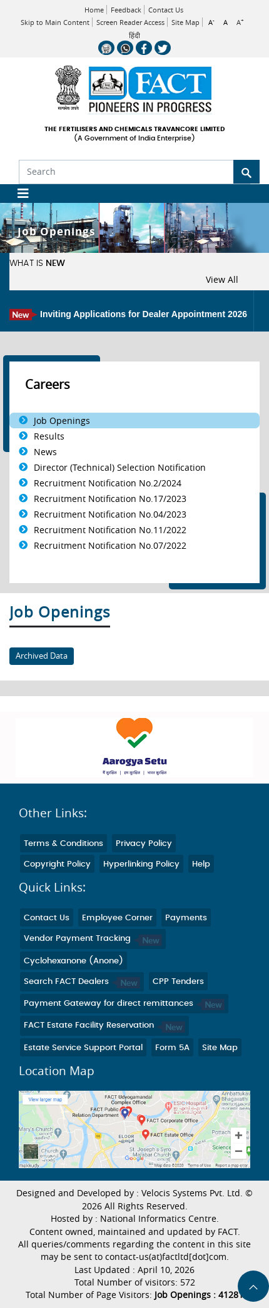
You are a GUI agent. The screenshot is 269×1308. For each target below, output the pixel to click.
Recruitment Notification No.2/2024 (107, 483)
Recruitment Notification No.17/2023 (110, 498)
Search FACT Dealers (82, 982)
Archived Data (42, 656)
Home (94, 9)
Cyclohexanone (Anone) (73, 961)
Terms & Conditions (63, 844)
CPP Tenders (178, 982)
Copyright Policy (57, 864)
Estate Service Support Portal (83, 1048)
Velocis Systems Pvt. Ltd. (192, 1193)
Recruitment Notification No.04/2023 (110, 514)
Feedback (126, 9)
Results (49, 436)
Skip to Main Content (55, 22)
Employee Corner (117, 918)
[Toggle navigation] (18, 193)
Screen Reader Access (130, 22)
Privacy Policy (144, 844)
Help (201, 864)
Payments (186, 918)
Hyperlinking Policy (141, 864)
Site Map (185, 22)
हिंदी (134, 35)
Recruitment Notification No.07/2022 (110, 545)
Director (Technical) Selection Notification (120, 467)
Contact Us (165, 9)
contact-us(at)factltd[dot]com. (167, 1256)
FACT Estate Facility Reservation (104, 1025)
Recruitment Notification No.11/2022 (110, 530)
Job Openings (62, 420)
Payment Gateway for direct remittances (124, 1004)
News (45, 452)
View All (222, 279)
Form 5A (172, 1048)
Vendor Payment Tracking (93, 939)
